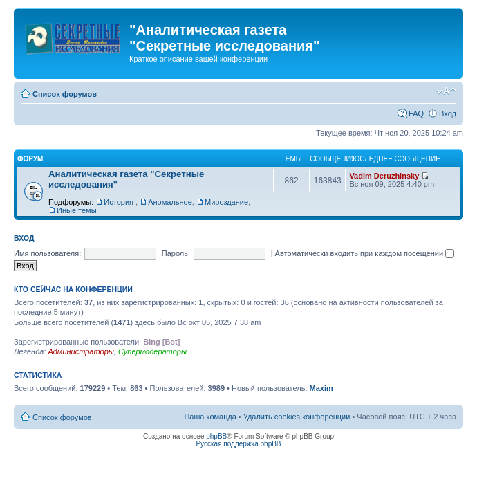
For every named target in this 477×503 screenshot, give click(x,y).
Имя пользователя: (47, 253)
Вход (447, 113)
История (119, 202)
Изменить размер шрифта (446, 91)
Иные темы (77, 210)
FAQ (416, 113)
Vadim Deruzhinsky (384, 176)
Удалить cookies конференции (296, 416)
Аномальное (170, 202)
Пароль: (176, 253)
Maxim (321, 388)
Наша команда (210, 416)
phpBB (216, 436)
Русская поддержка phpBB (238, 444)
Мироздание (226, 202)
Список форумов (64, 94)
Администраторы (80, 351)
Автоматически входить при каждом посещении (365, 253)
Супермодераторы (152, 351)
